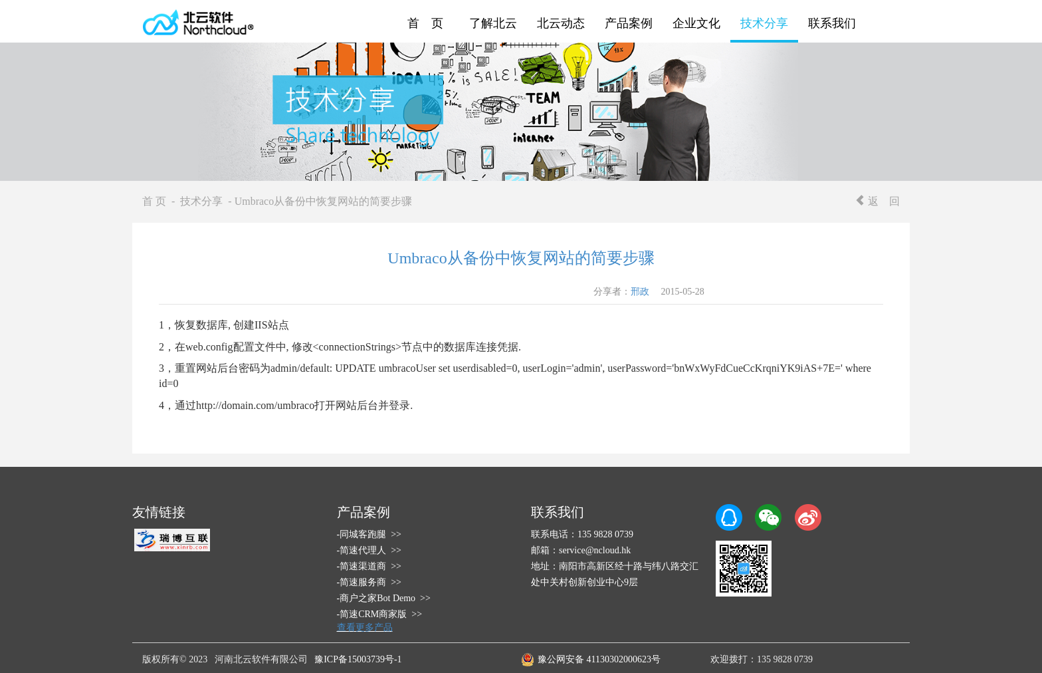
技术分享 (764, 23)
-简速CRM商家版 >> (380, 614)
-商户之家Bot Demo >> (384, 598)
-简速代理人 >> (369, 550)
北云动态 (561, 23)
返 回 (877, 201)
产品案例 (629, 23)
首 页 (425, 23)
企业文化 (696, 23)
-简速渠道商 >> (369, 566)
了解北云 (493, 23)
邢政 (640, 292)
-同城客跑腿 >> (369, 534)
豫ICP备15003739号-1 (357, 659)
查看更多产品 (365, 627)
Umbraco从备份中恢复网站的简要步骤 (520, 258)
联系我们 (832, 23)
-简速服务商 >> (369, 582)
